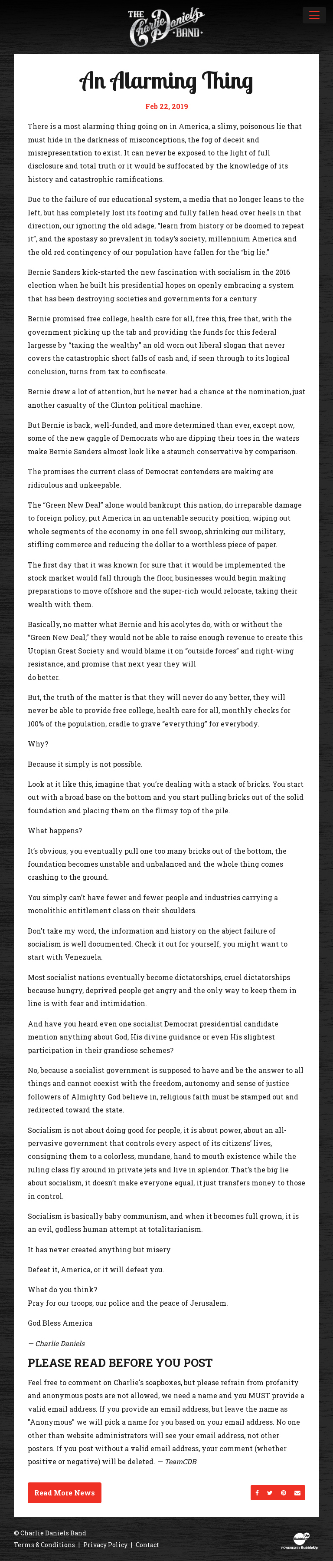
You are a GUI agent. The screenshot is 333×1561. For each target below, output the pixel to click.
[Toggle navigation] (314, 15)
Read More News (64, 1492)
